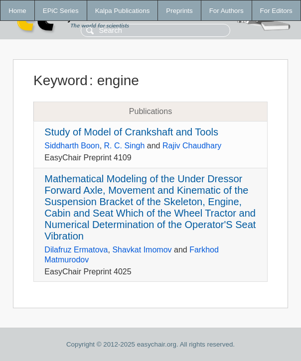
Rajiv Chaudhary (191, 145)
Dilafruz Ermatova (76, 249)
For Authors (226, 10)
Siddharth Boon (71, 145)
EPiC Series (61, 10)
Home (17, 10)
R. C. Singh (124, 145)
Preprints (179, 10)
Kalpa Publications (122, 10)
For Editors (276, 10)
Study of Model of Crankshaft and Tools (131, 131)
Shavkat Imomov (141, 249)
